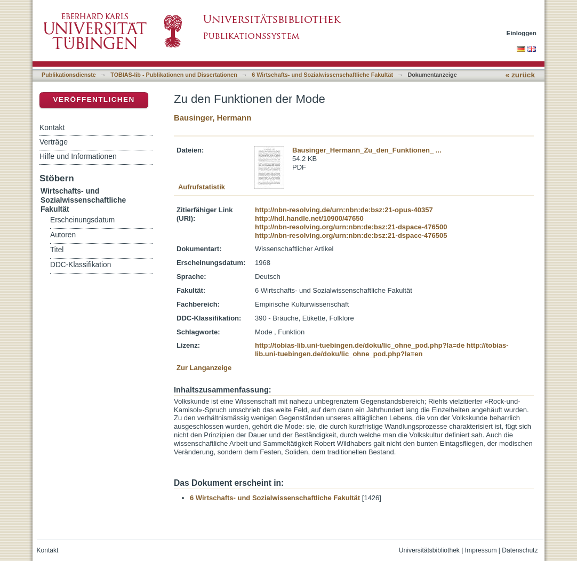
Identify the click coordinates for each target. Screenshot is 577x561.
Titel (56, 250)
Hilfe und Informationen (78, 156)
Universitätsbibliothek (429, 550)
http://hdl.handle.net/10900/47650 (309, 218)
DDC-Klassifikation (80, 265)
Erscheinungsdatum (82, 220)
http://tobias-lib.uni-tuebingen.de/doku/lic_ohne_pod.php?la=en (382, 349)
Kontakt (52, 127)
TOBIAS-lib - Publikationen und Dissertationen (173, 74)
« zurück (520, 75)
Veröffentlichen (93, 99)
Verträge (53, 142)
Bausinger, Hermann (212, 117)
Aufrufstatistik (201, 187)
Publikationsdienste (69, 74)
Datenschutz (520, 550)
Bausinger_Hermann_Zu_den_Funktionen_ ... (367, 150)
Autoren (63, 235)
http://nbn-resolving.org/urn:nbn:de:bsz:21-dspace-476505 (351, 235)
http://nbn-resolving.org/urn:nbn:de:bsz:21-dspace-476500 (351, 227)
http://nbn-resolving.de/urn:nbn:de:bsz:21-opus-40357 (344, 210)
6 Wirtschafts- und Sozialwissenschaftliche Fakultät (322, 74)
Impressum (481, 550)
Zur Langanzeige (204, 368)
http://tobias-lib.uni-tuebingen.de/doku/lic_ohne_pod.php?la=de (359, 345)
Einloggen (522, 32)
